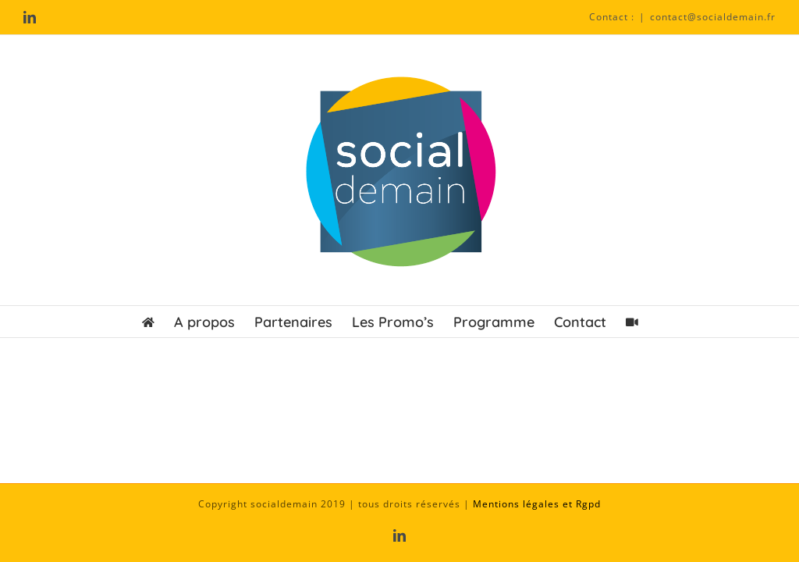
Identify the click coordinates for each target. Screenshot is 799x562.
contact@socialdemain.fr (713, 16)
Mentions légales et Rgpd (537, 503)
